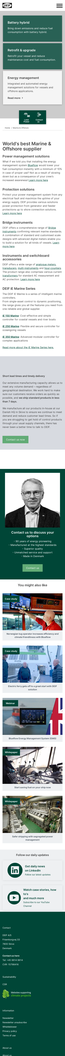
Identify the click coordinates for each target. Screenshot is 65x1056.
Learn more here (38, 180)
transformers (10, 275)
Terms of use (9, 1035)
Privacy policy (9, 1031)
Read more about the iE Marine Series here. (28, 347)
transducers (9, 268)
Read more (14, 97)
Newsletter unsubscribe (14, 1022)
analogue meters (46, 264)
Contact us (32, 568)
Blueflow (33, 165)
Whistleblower (9, 1026)
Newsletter (8, 1018)
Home (7, 128)
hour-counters (52, 268)
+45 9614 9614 (15, 960)
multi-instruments (28, 268)
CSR (4, 984)
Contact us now (15, 439)
